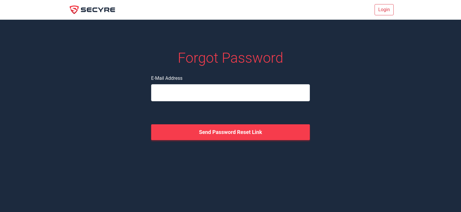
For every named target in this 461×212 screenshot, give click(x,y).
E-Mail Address (167, 78)
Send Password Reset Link (230, 132)
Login (384, 9)
